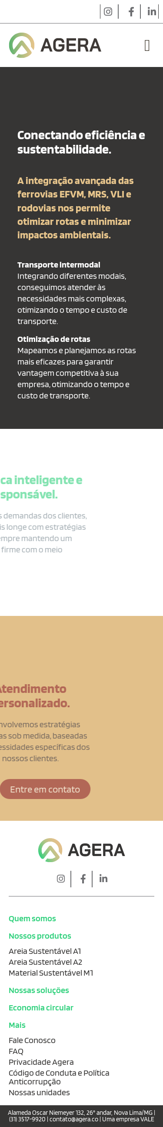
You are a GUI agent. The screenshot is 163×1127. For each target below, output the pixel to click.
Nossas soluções (39, 990)
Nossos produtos (40, 935)
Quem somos (32, 918)
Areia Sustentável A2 (45, 961)
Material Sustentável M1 (51, 972)
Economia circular (41, 1007)
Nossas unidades (39, 1092)
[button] (147, 45)
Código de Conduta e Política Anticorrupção (59, 1077)
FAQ (16, 1051)
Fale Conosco (32, 1040)
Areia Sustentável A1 (45, 951)
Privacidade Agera (41, 1062)
